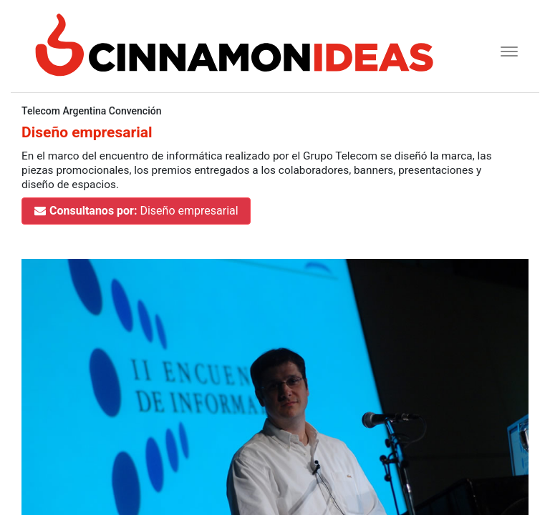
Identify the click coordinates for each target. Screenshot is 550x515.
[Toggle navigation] (504, 49)
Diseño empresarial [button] (136, 210)
